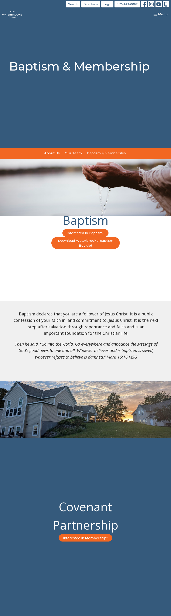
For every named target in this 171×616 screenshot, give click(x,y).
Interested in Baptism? (85, 233)
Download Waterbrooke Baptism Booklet (85, 242)
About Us (52, 153)
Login (107, 4)
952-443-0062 (127, 4)
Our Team (73, 153)
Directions (90, 4)
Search (73, 4)
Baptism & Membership (106, 153)
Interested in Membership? (85, 538)
